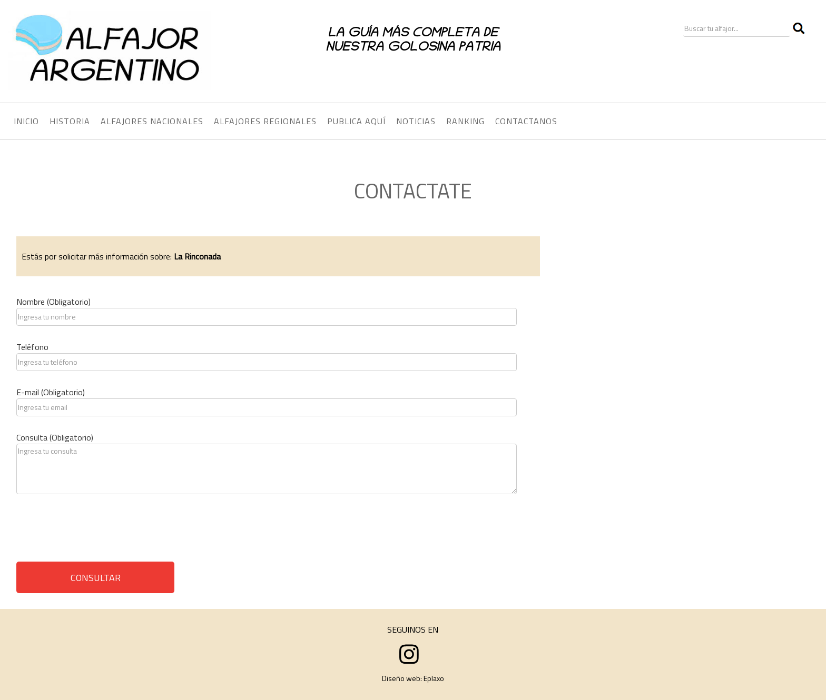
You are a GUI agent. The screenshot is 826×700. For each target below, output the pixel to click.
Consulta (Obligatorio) (54, 437)
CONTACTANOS (526, 121)
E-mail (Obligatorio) (50, 392)
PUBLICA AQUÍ (356, 121)
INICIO (26, 121)
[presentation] (96, 531)
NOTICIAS (416, 121)
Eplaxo (434, 678)
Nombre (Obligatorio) (53, 301)
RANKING (465, 121)
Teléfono (32, 347)
